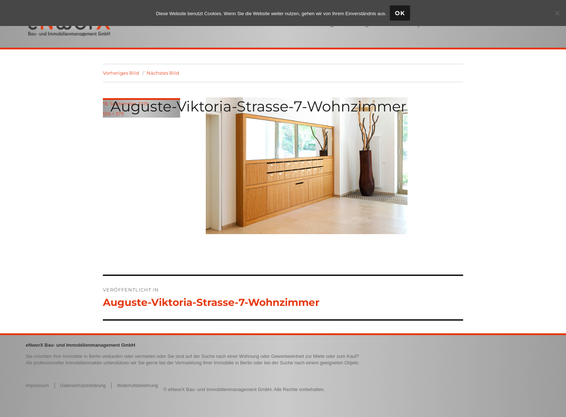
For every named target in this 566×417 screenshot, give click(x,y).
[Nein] (557, 13)
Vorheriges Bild (121, 73)
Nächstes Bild (163, 73)
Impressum (37, 385)
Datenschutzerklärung (83, 385)
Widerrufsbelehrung (137, 385)
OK (400, 13)
